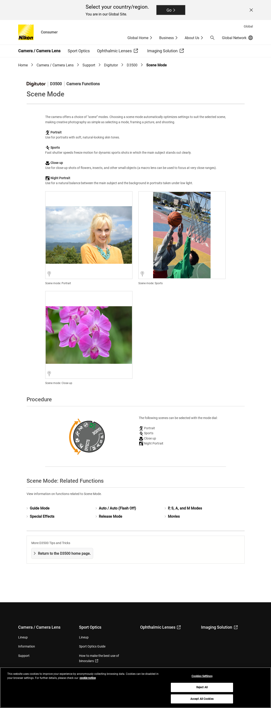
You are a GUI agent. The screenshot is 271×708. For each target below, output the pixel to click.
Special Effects (42, 516)
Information (26, 646)
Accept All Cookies (202, 701)
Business (166, 38)
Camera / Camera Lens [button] (39, 50)
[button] (212, 37)
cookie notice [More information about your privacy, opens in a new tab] (88, 680)
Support (88, 65)
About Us (192, 38)
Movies (174, 516)
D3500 (132, 65)
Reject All (202, 689)
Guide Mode (40, 508)
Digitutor (111, 65)
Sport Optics (90, 627)
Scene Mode (156, 65)
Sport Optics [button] (79, 50)
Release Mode (110, 516)
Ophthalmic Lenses (160, 627)
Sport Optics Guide (92, 646)
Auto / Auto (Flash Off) (117, 508)
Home (23, 65)
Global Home (137, 38)
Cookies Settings (201, 678)
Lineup (23, 637)
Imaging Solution (219, 627)
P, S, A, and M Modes (185, 508)
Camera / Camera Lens (55, 65)
